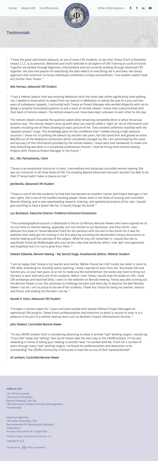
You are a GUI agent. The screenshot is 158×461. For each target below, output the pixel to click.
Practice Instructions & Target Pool (26, 431)
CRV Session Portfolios (19, 397)
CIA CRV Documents (17, 393)
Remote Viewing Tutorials (21, 400)
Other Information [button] (111, 8)
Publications (13, 428)
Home (13, 8)
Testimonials (13, 407)
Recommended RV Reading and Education (30, 424)
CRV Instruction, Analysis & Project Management (34, 404)
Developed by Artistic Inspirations (26, 447)
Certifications (49, 8)
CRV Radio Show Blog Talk (21, 421)
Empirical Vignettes (17, 417)
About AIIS (28, 8)
